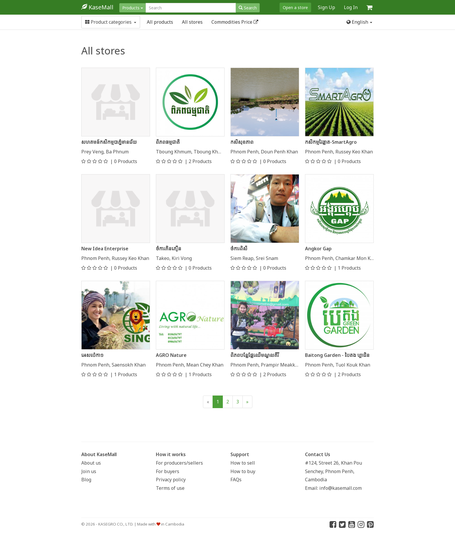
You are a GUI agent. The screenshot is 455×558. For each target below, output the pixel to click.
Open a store (295, 7)
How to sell (242, 463)
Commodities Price (234, 22)
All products (160, 22)
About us (91, 463)
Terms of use (170, 488)
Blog (86, 479)
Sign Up (326, 7)
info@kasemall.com (340, 488)
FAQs (236, 479)
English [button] (359, 22)
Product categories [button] (110, 22)
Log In (351, 7)
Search (248, 8)
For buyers (167, 471)
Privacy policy (171, 479)
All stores (192, 22)
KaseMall (97, 7)
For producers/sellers (179, 463)
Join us (88, 471)
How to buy (242, 471)
